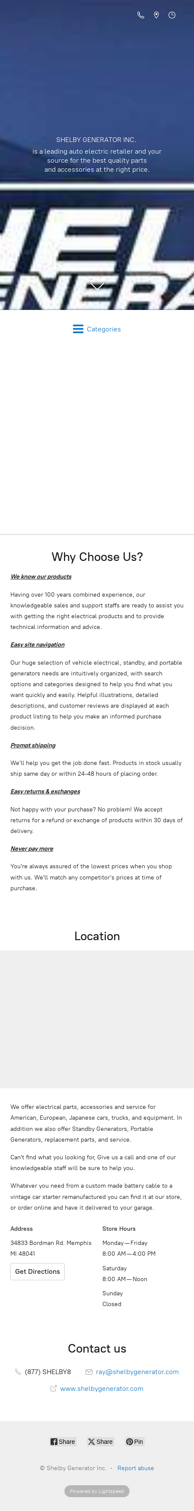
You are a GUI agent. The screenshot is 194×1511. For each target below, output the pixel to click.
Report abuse (136, 1468)
